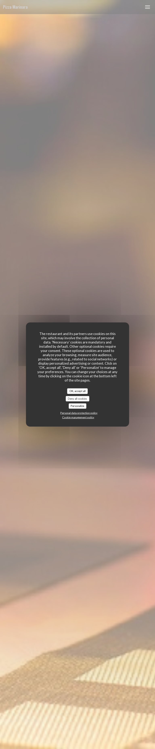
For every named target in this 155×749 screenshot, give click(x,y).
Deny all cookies (77, 398)
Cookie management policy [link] (78, 417)
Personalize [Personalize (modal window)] (77, 406)
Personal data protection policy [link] (78, 412)
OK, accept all (77, 391)
